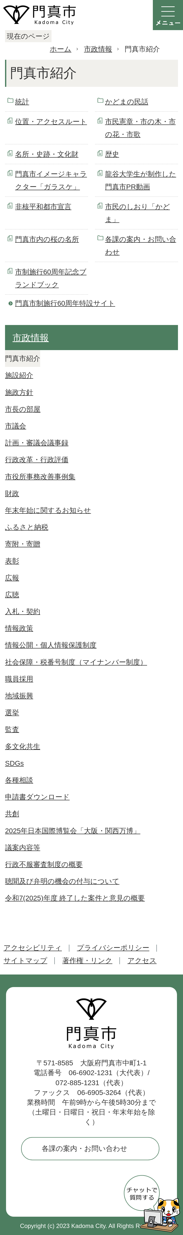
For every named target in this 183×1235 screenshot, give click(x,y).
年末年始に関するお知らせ (48, 510)
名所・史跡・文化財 (46, 154)
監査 (12, 729)
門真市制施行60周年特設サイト (65, 303)
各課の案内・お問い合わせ (84, 1148)
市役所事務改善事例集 (40, 477)
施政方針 (19, 392)
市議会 (15, 426)
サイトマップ (25, 960)
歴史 (112, 154)
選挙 (12, 713)
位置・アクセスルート (51, 121)
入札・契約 (22, 611)
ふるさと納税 (26, 527)
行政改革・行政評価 (36, 460)
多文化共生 (22, 746)
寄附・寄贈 (22, 544)
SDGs (14, 763)
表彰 (12, 561)
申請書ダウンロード (37, 797)
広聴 (12, 595)
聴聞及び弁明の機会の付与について (62, 881)
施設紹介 (19, 375)
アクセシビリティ (33, 948)
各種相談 (19, 780)
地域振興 (19, 696)
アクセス (142, 960)
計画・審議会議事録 (36, 443)
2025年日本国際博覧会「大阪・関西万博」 (72, 831)
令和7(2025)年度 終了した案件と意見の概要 (75, 898)
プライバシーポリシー (113, 948)
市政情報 (98, 49)
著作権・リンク (87, 960)
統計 (22, 102)
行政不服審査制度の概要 (44, 864)
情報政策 (19, 628)
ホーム (60, 49)
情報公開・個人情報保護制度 (51, 645)
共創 (12, 814)
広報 (12, 578)
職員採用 (19, 679)
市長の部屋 (22, 409)
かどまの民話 (126, 102)
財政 (12, 493)
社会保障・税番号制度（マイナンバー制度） (76, 662)
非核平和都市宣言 (43, 207)
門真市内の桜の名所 (47, 239)
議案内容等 (22, 848)
